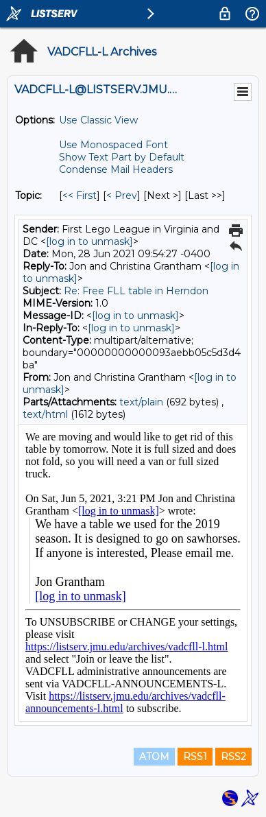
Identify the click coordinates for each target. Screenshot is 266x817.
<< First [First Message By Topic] (79, 195)
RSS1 (195, 756)
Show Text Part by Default (121, 157)
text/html (45, 414)
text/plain (141, 402)
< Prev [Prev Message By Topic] (121, 195)
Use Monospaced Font (113, 145)
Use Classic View (98, 120)
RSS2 (233, 756)
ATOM (154, 756)
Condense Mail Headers (116, 169)
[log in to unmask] (89, 241)
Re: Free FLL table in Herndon (136, 291)
